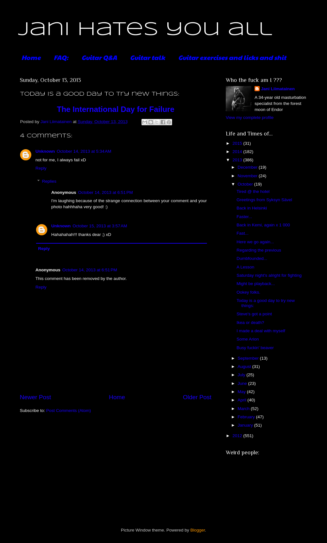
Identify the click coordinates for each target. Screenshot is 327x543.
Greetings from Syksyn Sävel (264, 199)
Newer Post (35, 397)
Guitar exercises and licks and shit (232, 57)
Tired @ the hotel (253, 191)
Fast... (243, 233)
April (242, 400)
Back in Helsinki (252, 208)
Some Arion (248, 339)
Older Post (197, 397)
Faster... (244, 216)
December (248, 167)
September (249, 358)
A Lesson (246, 267)
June (243, 383)
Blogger (197, 530)
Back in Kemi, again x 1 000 (263, 225)
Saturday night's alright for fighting (269, 275)
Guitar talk (147, 57)
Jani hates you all (145, 29)
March (244, 408)
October (246, 184)
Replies (49, 181)
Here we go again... (255, 241)
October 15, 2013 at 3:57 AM (99, 226)
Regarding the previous (259, 250)
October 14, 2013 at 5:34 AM (84, 151)
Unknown (45, 151)
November (248, 175)
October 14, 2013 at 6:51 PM (105, 192)
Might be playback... (256, 283)
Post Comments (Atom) (68, 410)
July (242, 374)
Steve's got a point (254, 314)
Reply (41, 168)
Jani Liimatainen (278, 88)
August (245, 366)
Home (31, 57)
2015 (237, 143)
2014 (237, 151)
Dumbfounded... (252, 258)
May (242, 391)
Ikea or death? (250, 322)
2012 (237, 435)
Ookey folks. (248, 292)
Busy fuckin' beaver (255, 347)
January (246, 425)
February (247, 417)
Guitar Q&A (99, 57)
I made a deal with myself (261, 330)
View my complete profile (250, 117)
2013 (237, 160)
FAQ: (61, 57)
